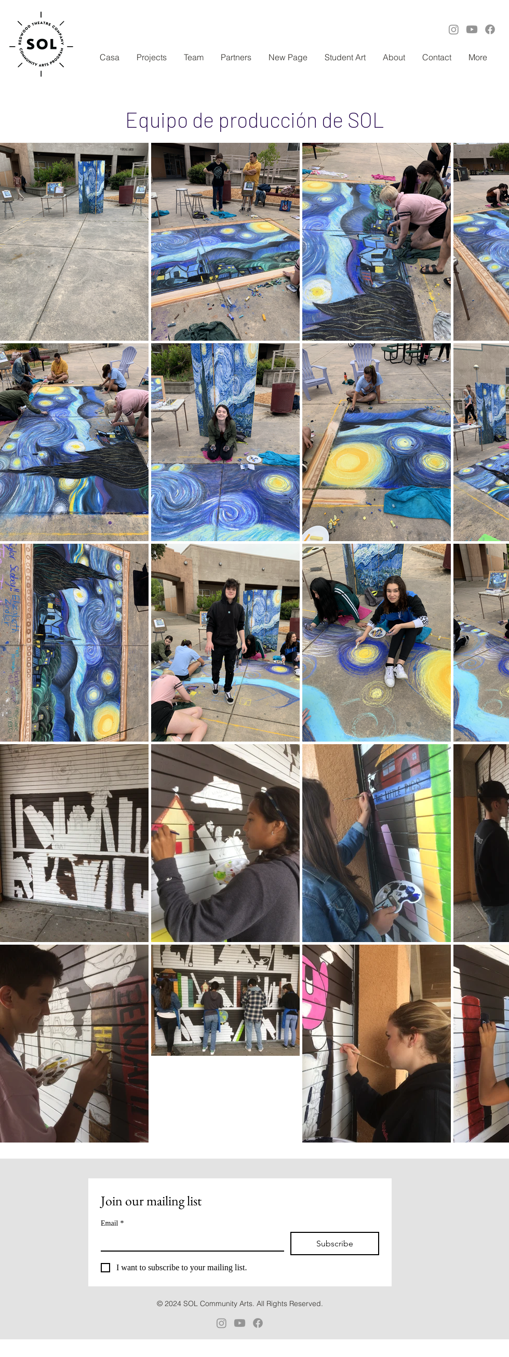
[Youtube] (471, 29)
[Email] (189, 1241)
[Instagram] (453, 29)
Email (112, 1223)
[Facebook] (490, 29)
